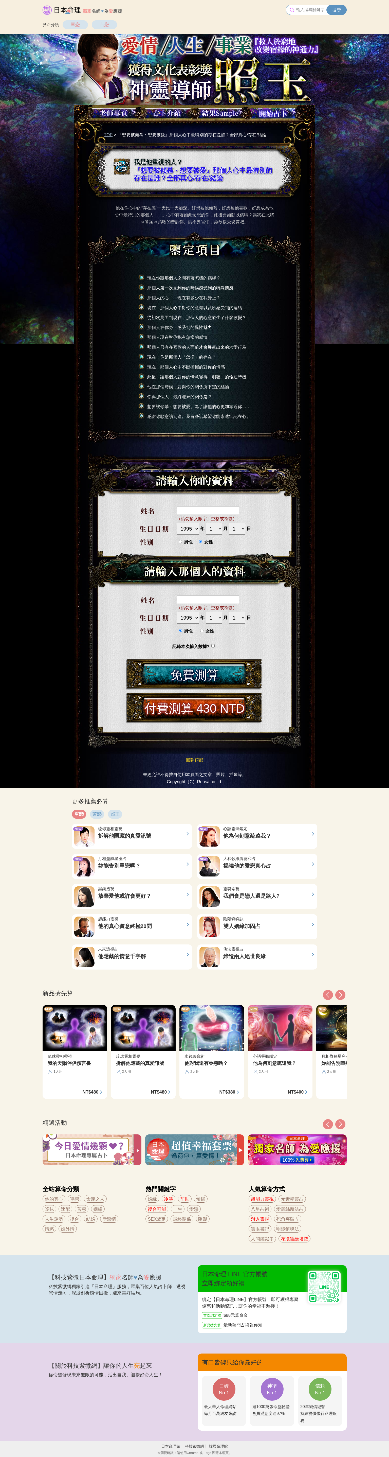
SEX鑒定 (157, 1219)
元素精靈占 (292, 1199)
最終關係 (182, 1219)
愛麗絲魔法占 (290, 1209)
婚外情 (68, 1229)
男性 (186, 542)
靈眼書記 (260, 1229)
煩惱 (200, 1199)
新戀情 (109, 1219)
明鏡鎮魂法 (287, 1229)
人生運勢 (54, 1219)
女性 (206, 542)
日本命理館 (170, 1446)
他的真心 (54, 1199)
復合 (74, 1219)
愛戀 (193, 1209)
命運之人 (95, 1199)
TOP (108, 134)
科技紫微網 (194, 1446)
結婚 (90, 1219)
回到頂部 (194, 760)
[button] (328, 1124)
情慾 (49, 1229)
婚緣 (152, 1199)
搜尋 (336, 9)
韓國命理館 (218, 1446)
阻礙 (202, 1219)
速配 (65, 1209)
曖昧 (49, 1209)
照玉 (115, 814)
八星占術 (260, 1209)
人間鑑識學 (262, 1238)
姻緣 (97, 1209)
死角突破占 (287, 1219)
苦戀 (104, 24)
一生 (177, 1209)
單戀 (75, 24)
